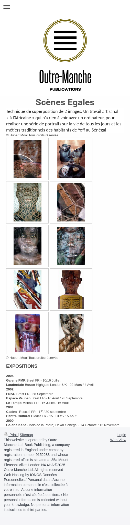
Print (11, 435)
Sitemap (26, 435)
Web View (118, 440)
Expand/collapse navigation (65, 6)
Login (121, 435)
